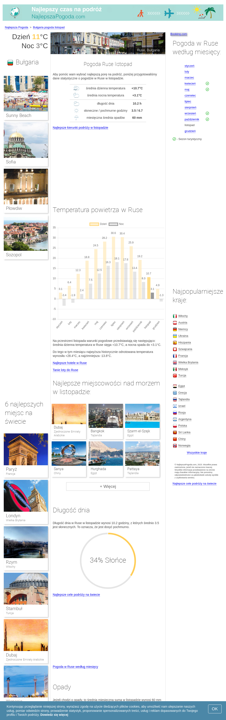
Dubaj (58, 427)
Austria (182, 322)
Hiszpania (184, 342)
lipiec (188, 101)
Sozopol (13, 254)
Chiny (182, 438)
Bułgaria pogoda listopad (49, 27)
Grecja (182, 392)
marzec (189, 77)
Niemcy (183, 329)
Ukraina (183, 335)
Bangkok (97, 431)
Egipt (181, 386)
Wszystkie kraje (197, 452)
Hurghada (98, 469)
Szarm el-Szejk (138, 431)
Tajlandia (184, 399)
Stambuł (14, 608)
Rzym (11, 562)
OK (215, 709)
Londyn (13, 515)
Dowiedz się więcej (54, 714)
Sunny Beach (18, 115)
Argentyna (184, 419)
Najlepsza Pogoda (16, 27)
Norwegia (184, 445)
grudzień (190, 131)
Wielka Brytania (15, 520)
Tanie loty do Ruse (65, 370)
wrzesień (190, 113)
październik (192, 119)
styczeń (189, 65)
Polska (182, 425)
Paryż (11, 469)
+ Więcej (108, 486)
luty (187, 71)
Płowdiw (14, 208)
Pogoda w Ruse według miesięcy (75, 666)
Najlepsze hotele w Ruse (70, 363)
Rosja (182, 412)
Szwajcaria (185, 349)
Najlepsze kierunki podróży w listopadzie (80, 127)
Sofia (11, 162)
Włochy (10, 566)
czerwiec (190, 95)
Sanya (59, 469)
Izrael (181, 406)
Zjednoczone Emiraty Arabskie (25, 659)
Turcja (10, 613)
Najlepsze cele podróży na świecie (76, 594)
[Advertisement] (108, 164)
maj (187, 89)
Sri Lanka (184, 432)
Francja (10, 473)
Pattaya (133, 469)
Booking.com (178, 34)
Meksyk (183, 369)
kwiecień (190, 83)
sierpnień (190, 107)
